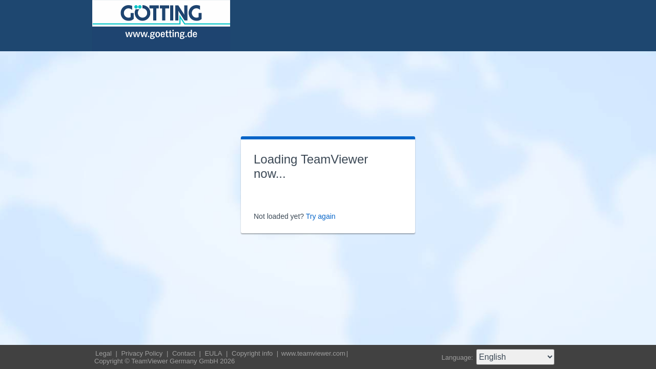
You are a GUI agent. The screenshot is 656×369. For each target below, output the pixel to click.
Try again (321, 216)
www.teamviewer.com (313, 353)
